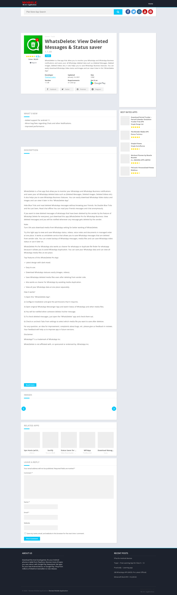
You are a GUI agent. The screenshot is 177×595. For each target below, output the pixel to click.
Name (27, 502)
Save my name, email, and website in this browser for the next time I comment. (55, 533)
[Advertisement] (88, 24)
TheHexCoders (50, 77)
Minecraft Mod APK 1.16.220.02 (125, 577)
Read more (30, 385)
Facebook (51, 89)
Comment (28, 473)
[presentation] (23, 408)
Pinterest (81, 89)
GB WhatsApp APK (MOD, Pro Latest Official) (130, 572)
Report (33, 63)
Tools (53, 36)
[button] (118, 12)
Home (150, 4)
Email (26, 512)
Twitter (65, 89)
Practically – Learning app (123, 567)
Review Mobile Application (58, 591)
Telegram (96, 89)
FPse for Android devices (123, 558)
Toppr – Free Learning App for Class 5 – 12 (129, 563)
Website (27, 523)
